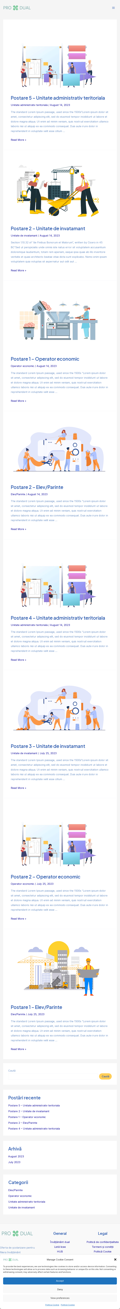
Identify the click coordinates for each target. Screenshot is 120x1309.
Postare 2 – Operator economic (45, 877)
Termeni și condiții (102, 1246)
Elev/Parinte (18, 494)
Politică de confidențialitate (103, 1242)
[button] (115, 1259)
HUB (60, 1251)
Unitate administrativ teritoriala (29, 105)
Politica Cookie (52, 1305)
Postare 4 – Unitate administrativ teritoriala (58, 618)
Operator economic (22, 366)
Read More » (18, 139)
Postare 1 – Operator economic (45, 359)
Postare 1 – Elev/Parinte (36, 1007)
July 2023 (14, 1162)
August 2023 (16, 1156)
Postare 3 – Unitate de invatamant (48, 746)
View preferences (60, 1298)
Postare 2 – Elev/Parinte (37, 487)
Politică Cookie (68, 1305)
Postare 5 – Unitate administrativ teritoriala (58, 98)
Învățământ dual (60, 1242)
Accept (60, 1280)
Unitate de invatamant (24, 235)
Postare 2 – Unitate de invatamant (48, 228)
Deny (60, 1289)
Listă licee (60, 1246)
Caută (11, 1070)
